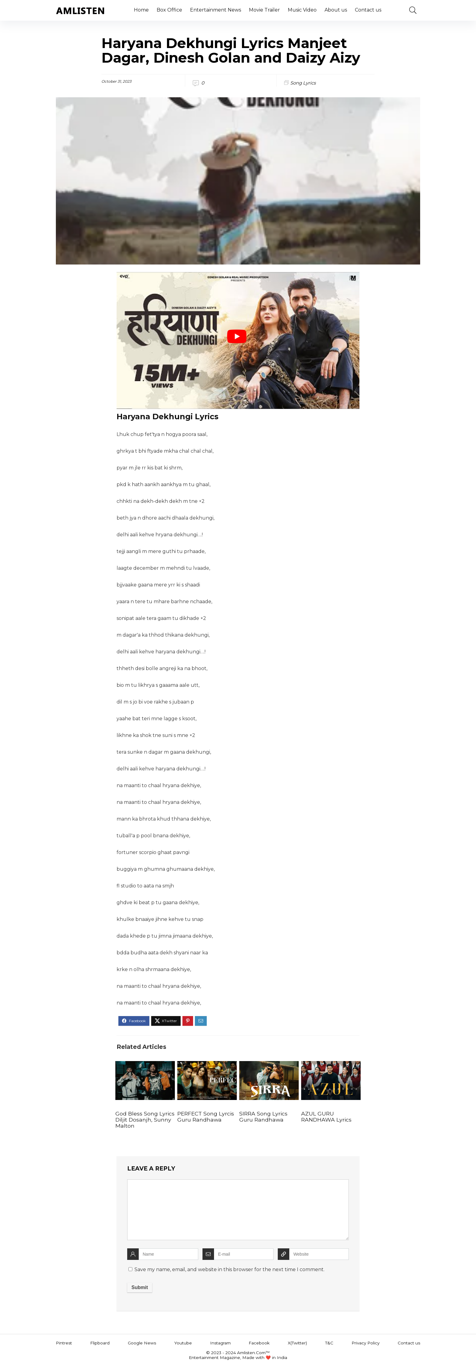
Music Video (302, 10)
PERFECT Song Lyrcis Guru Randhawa (205, 1116)
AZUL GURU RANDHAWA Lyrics (326, 1116)
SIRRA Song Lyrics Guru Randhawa (263, 1116)
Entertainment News (215, 10)
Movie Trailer (264, 10)
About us (336, 10)
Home (141, 10)
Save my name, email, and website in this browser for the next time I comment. (229, 1269)
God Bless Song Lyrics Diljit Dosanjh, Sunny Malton (145, 1119)
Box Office (169, 10)
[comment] (238, 1209)
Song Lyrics (303, 83)
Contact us (368, 10)
